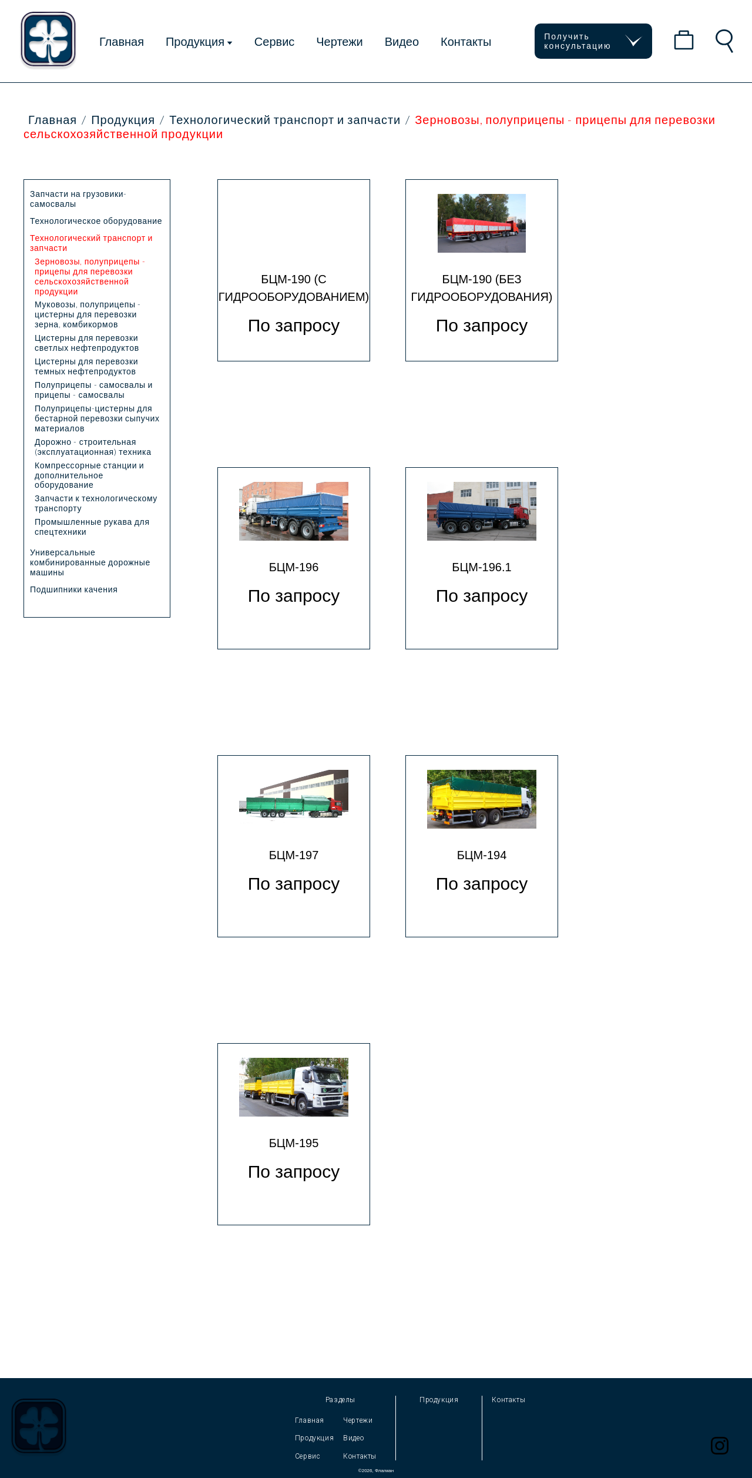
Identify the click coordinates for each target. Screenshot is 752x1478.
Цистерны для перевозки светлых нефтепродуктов (87, 343)
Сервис (274, 41)
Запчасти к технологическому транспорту (96, 503)
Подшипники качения (74, 589)
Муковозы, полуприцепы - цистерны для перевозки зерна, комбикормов (88, 314)
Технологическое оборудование (96, 221)
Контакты (466, 41)
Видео (402, 41)
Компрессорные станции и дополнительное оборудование (89, 475)
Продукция (199, 41)
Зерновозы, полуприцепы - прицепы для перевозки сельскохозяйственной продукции (90, 276)
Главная (121, 41)
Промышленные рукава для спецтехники (92, 527)
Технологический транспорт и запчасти (285, 119)
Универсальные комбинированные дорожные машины (90, 562)
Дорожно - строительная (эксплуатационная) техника (93, 447)
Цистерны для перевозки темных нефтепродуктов (86, 366)
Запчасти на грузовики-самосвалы (78, 199)
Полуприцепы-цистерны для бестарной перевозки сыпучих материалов (97, 418)
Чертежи (339, 41)
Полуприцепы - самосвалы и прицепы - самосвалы (94, 390)
